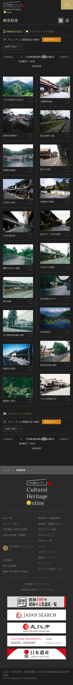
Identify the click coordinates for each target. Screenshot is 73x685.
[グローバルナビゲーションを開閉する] (67, 5)
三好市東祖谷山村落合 (13, 99)
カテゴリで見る (11, 523)
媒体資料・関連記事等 (49, 518)
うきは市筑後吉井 (48, 398)
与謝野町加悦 (46, 101)
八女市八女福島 (47, 267)
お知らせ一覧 (45, 540)
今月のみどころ (46, 535)
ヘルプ (41, 546)
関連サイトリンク (47, 557)
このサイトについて (48, 551)
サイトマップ (45, 563)
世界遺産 (7, 560)
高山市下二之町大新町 (50, 234)
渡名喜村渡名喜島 (48, 364)
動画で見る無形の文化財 (15, 571)
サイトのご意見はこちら (50, 568)
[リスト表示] (67, 20)
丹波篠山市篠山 (47, 201)
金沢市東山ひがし (48, 298)
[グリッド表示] (61, 20)
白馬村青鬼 (45, 331)
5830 (33, 56)
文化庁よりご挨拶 (47, 529)
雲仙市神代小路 (47, 135)
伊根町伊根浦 (9, 170)
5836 (21, 61)
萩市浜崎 (7, 301)
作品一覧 (7, 518)
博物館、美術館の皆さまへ (51, 523)
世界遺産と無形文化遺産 (15, 529)
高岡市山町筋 (9, 368)
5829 (29, 56)
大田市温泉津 (9, 235)
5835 (52, 56)
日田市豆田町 (9, 202)
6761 (33, 61)
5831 (36, 56)
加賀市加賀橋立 (10, 135)
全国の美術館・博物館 (14, 535)
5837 (25, 61)
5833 (44, 56)
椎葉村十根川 (9, 400)
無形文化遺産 (9, 565)
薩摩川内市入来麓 (11, 268)
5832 (40, 56)
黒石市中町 (45, 169)
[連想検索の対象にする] (30, 100)
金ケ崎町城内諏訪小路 (13, 334)
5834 (48, 56)
